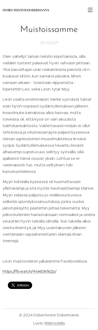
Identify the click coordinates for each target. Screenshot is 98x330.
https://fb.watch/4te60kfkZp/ (29, 271)
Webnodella (54, 323)
